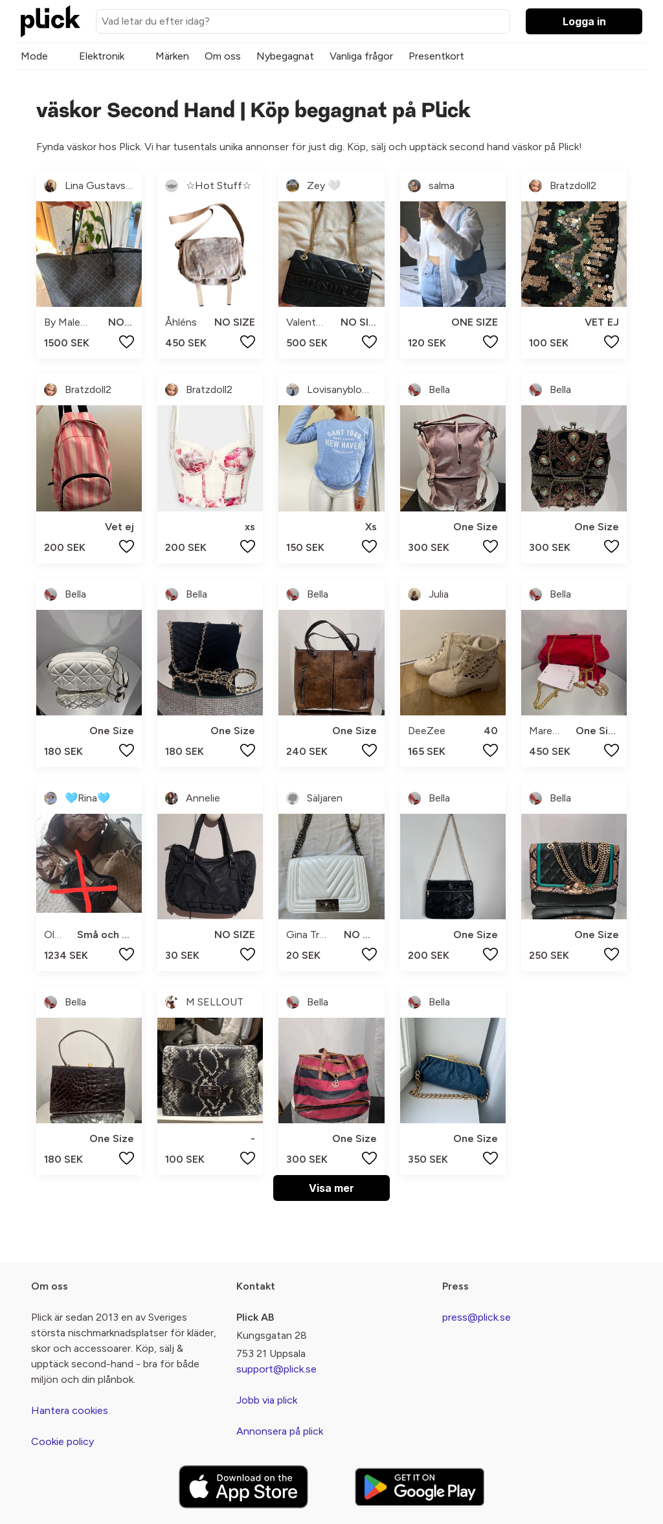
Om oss (223, 56)
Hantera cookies (69, 1410)
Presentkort (436, 56)
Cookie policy (62, 1441)
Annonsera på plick (279, 1431)
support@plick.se (276, 1369)
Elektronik (101, 56)
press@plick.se (476, 1317)
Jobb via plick (266, 1400)
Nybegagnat (285, 56)
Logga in (584, 21)
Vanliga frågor (361, 56)
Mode (34, 56)
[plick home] (50, 21)
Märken (172, 56)
